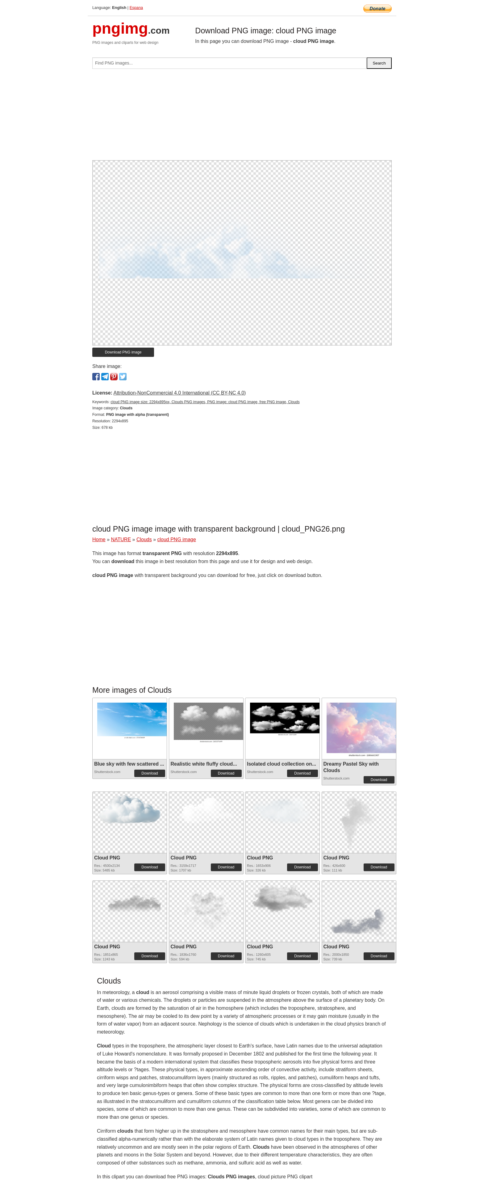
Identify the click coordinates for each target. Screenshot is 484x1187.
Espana (136, 7)
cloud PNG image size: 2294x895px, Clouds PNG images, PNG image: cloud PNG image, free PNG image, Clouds (205, 402)
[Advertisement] (242, 117)
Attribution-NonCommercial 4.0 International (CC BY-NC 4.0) (179, 392)
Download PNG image (123, 352)
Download (149, 773)
